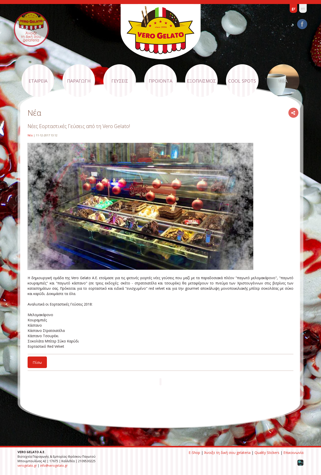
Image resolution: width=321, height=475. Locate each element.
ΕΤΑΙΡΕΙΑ (38, 81)
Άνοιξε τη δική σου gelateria (227, 452)
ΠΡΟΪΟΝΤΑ (160, 81)
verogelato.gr (27, 465)
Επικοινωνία (293, 452)
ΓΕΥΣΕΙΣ (119, 81)
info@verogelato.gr (54, 465)
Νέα (30, 135)
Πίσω (37, 362)
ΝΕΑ (283, 81)
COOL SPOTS (242, 81)
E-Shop (194, 452)
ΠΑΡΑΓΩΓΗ (79, 81)
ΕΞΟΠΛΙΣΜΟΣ (201, 81)
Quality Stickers (267, 452)
